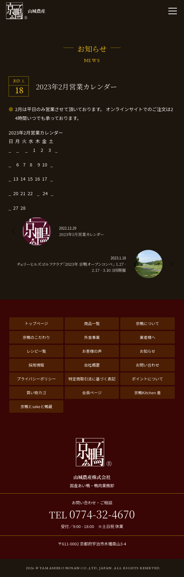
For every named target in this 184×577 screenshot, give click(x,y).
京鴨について (147, 323)
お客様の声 (92, 351)
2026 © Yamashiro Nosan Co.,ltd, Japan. (69, 568)
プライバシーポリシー (36, 378)
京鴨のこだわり (36, 337)
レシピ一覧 (36, 351)
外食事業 (92, 337)
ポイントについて (147, 378)
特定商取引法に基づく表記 (91, 378)
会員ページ (92, 392)
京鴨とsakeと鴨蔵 (36, 406)
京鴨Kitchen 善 (147, 392)
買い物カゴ (36, 392)
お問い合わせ (147, 365)
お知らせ (148, 351)
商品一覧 (92, 323)
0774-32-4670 (92, 514)
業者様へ (147, 337)
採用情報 (36, 365)
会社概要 (92, 365)
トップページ (36, 323)
